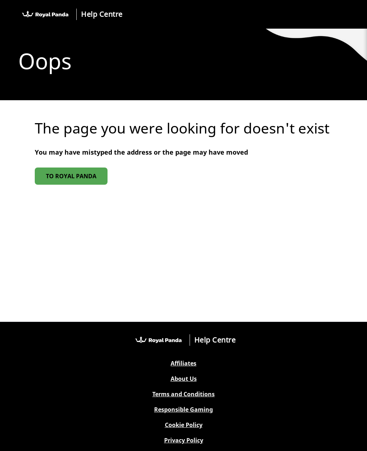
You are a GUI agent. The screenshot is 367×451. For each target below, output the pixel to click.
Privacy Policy (183, 440)
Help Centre (102, 14)
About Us (184, 378)
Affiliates (183, 363)
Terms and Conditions (183, 394)
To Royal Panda (71, 176)
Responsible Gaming (183, 409)
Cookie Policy (183, 425)
